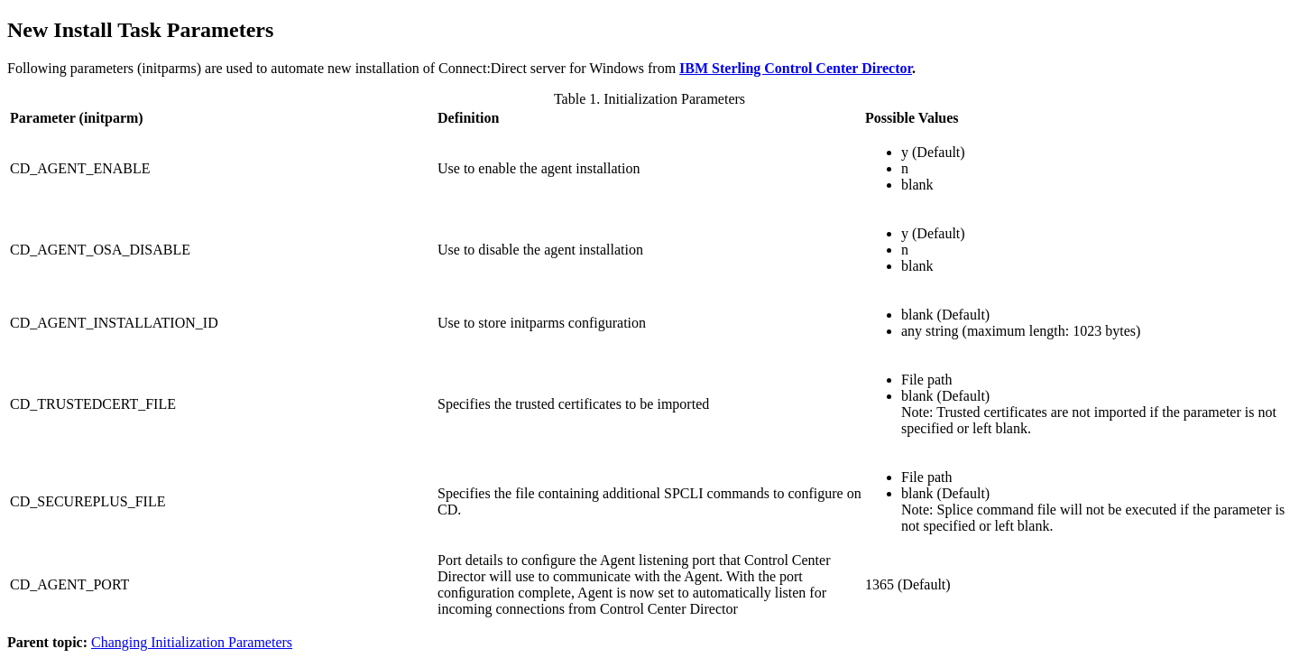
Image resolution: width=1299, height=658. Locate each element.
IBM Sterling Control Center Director (795, 68)
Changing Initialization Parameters (191, 642)
